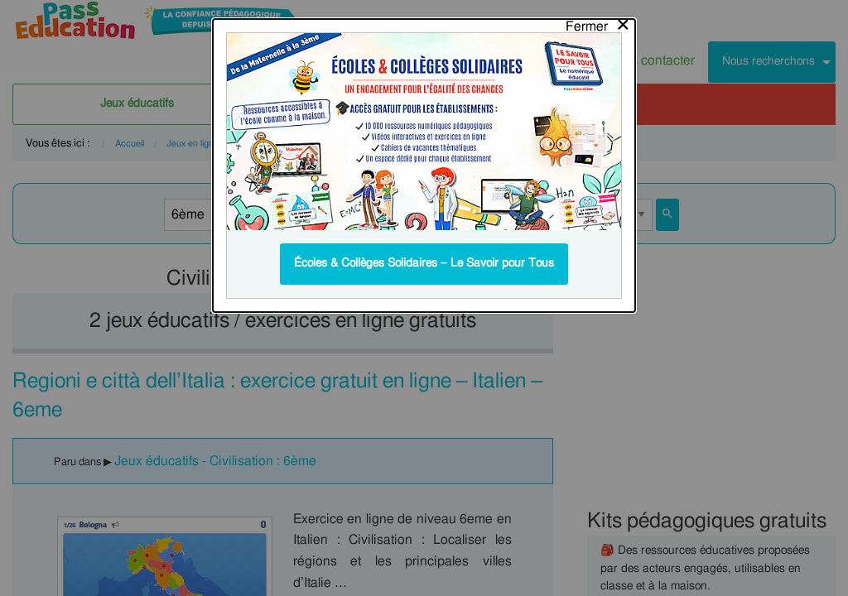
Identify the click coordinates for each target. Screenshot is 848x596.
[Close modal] (598, 22)
